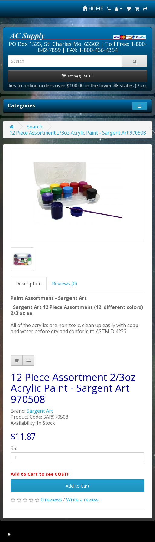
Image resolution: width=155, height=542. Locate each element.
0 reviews (51, 499)
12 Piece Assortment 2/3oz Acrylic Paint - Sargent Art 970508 (77, 132)
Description (28, 283)
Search (34, 126)
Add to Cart (77, 486)
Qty (14, 447)
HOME (92, 8)
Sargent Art (40, 410)
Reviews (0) (64, 283)
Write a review (82, 499)
